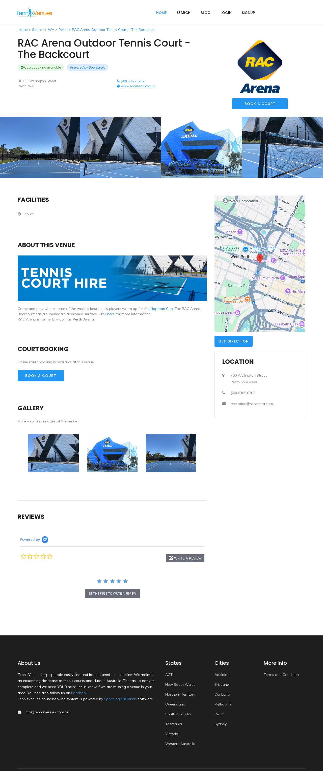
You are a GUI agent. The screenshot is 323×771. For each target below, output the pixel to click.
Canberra (222, 694)
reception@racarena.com (252, 403)
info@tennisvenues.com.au (47, 712)
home (161, 12)
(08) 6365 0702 (130, 81)
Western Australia (180, 743)
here (111, 314)
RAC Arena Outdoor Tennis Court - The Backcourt (113, 29)
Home (23, 29)
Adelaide (221, 674)
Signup (248, 12)
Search (184, 12)
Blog (205, 12)
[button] (185, 558)
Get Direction (233, 341)
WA (51, 29)
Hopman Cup (161, 308)
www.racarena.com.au (136, 86)
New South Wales (180, 684)
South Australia (178, 714)
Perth (63, 29)
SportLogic (97, 67)
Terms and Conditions (282, 674)
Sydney (220, 724)
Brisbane (221, 684)
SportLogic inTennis (120, 699)
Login (226, 12)
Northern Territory (180, 694)
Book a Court (260, 103)
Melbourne (223, 704)
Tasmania (173, 724)
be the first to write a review (112, 593)
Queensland (175, 704)
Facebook (79, 693)
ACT (169, 674)
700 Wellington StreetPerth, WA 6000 (249, 378)
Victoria (171, 734)
